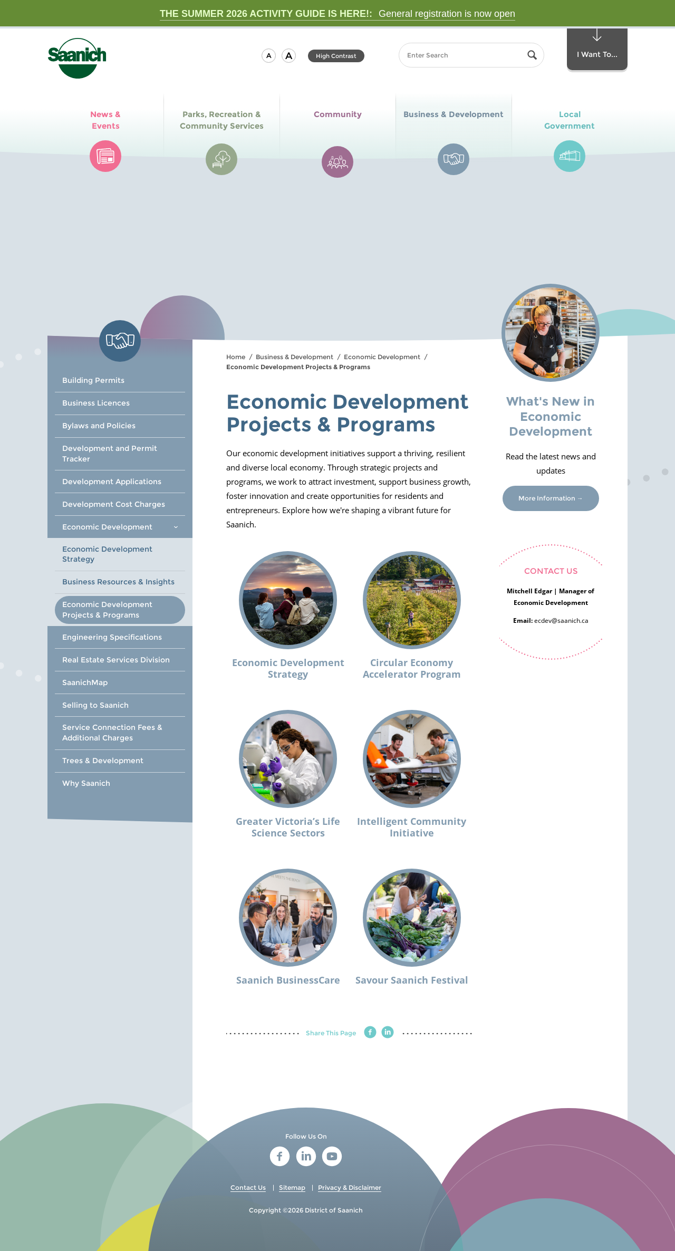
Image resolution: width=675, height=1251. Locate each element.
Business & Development (294, 357)
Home (235, 357)
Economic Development (382, 357)
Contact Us (248, 1187)
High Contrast (336, 56)
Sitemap (292, 1187)
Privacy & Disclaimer (349, 1187)
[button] (269, 56)
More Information (546, 498)
